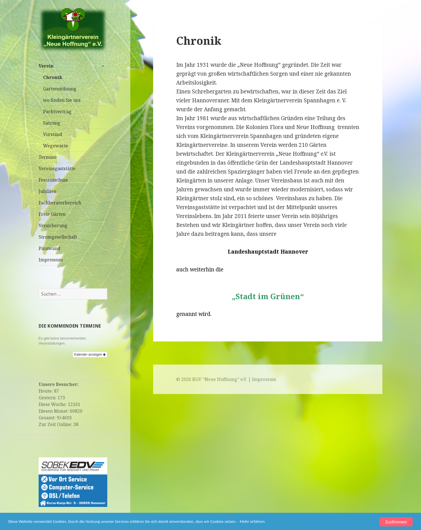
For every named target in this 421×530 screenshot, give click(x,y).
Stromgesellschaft (58, 237)
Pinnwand (49, 248)
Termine (48, 157)
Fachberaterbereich (60, 203)
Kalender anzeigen (90, 354)
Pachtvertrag (57, 111)
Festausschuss (53, 180)
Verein (46, 66)
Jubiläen (47, 191)
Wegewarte (55, 146)
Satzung (51, 123)
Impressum (51, 260)
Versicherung (53, 225)
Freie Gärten (52, 214)
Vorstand (52, 134)
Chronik (52, 77)
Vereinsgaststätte (57, 168)
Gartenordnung (59, 89)
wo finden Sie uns (62, 100)
